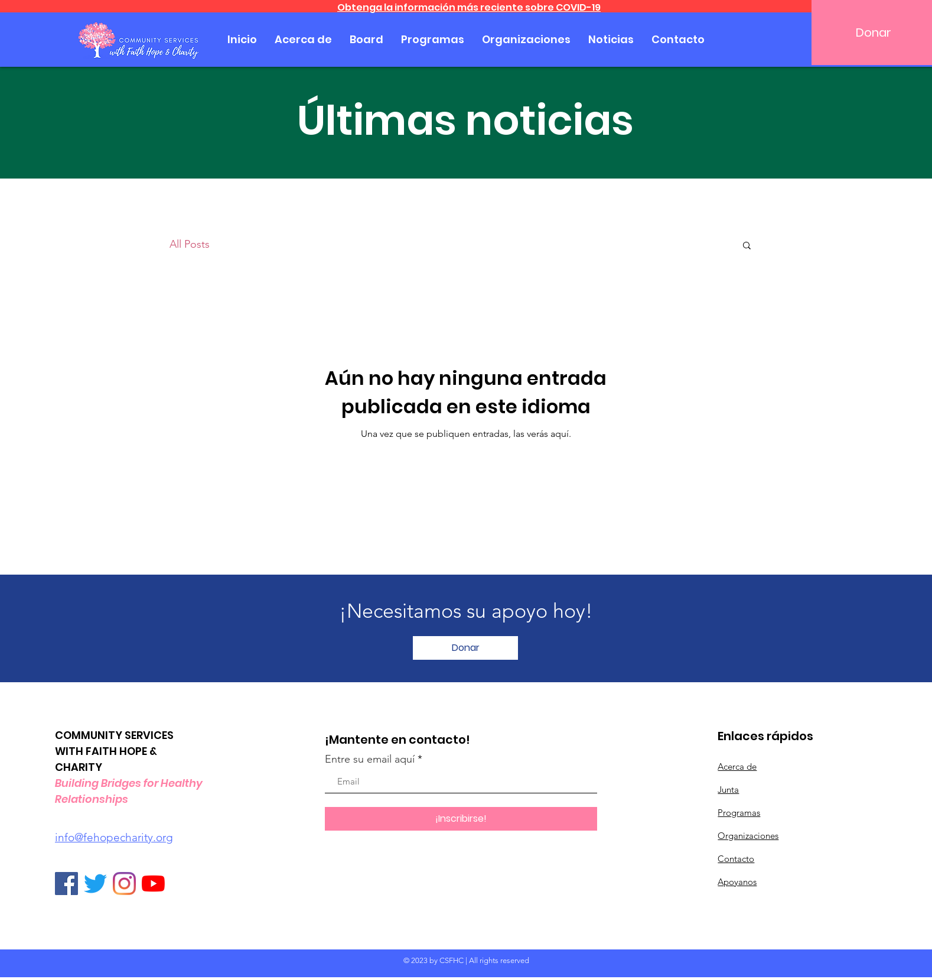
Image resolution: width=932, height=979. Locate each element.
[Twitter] (95, 883)
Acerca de (737, 766)
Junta (728, 789)
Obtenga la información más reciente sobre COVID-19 (469, 7)
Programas (739, 812)
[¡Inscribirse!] (461, 819)
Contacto (736, 858)
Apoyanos (737, 881)
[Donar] (465, 648)
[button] (746, 246)
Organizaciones (748, 835)
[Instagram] (124, 883)
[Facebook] (66, 883)
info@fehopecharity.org (114, 837)
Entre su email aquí (370, 759)
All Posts (190, 244)
